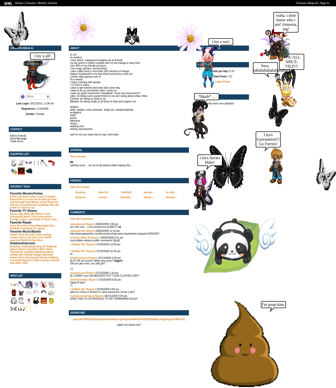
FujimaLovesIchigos (82, 296)
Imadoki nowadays (21, 228)
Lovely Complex (46, 196)
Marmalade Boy (45, 225)
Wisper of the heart (42, 202)
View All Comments (81, 219)
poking (49, 252)
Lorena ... (103, 197)
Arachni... (171, 197)
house (13, 214)
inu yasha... (40, 228)
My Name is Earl (40, 214)
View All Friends (79, 187)
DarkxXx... (126, 197)
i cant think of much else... (43, 219)
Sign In (324, 3)
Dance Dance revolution (24, 249)
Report (90, 224)
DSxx (50, 249)
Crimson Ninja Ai (307, 3)
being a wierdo (51, 260)
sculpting (26, 246)
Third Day (23, 234)
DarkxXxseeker (79, 279)
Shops (19, 3)
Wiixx (42, 249)
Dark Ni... (103, 192)
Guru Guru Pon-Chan (22, 225)
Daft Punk (36, 234)
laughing (51, 246)
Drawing (15, 246)
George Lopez (18, 219)
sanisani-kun (77, 224)
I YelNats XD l (78, 244)
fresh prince (45, 216)
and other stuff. (19, 263)
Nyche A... (81, 197)
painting (39, 252)
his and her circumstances (34, 203)
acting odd (16, 254)
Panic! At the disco (32, 240)
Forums (31, 3)
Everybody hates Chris (23, 216)
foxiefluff (126, 192)
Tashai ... (149, 197)
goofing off (38, 246)
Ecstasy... (81, 192)
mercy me (25, 237)
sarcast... (148, 192)
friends (43, 257)
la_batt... (171, 192)
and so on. (29, 207)
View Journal (78, 156)
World (42, 3)
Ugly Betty (24, 214)
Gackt (13, 234)
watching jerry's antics (28, 260)
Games (52, 3)
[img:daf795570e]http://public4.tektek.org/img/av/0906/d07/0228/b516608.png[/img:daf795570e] (129, 319)
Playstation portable (22, 252)
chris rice (37, 237)
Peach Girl (16, 199)
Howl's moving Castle (23, 196)
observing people (28, 257)
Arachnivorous (79, 258)
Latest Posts (222, 81)
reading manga (32, 254)
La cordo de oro (32, 199)
